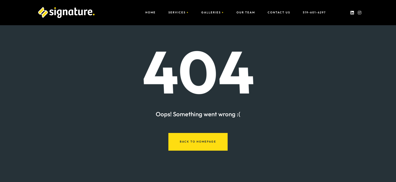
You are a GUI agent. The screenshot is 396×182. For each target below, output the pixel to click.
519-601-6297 (314, 12)
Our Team (245, 12)
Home (150, 12)
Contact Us (279, 12)
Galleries (211, 12)
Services (177, 12)
